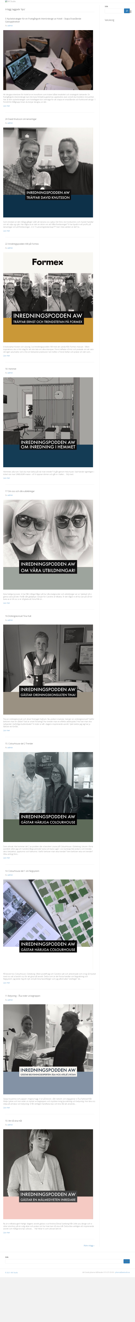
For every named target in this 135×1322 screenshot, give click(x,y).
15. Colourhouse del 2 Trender (19, 743)
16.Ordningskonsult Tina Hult (18, 616)
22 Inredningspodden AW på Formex (22, 243)
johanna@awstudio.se (122, 1272)
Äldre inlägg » (89, 1245)
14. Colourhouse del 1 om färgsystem (22, 871)
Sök (106, 6)
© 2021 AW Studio (11, 1273)
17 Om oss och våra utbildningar (20, 491)
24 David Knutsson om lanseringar (21, 119)
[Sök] (127, 10)
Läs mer (6, 106)
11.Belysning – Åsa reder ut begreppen (22, 995)
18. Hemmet (10, 368)
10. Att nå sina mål (13, 1120)
